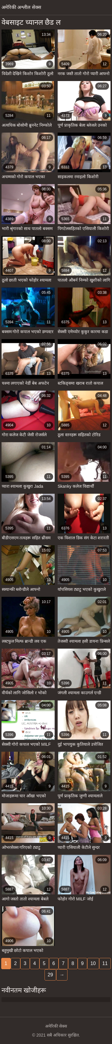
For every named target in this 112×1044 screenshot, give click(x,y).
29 (50, 974)
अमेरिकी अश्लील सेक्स (21, 7)
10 (93, 963)
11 (105, 963)
